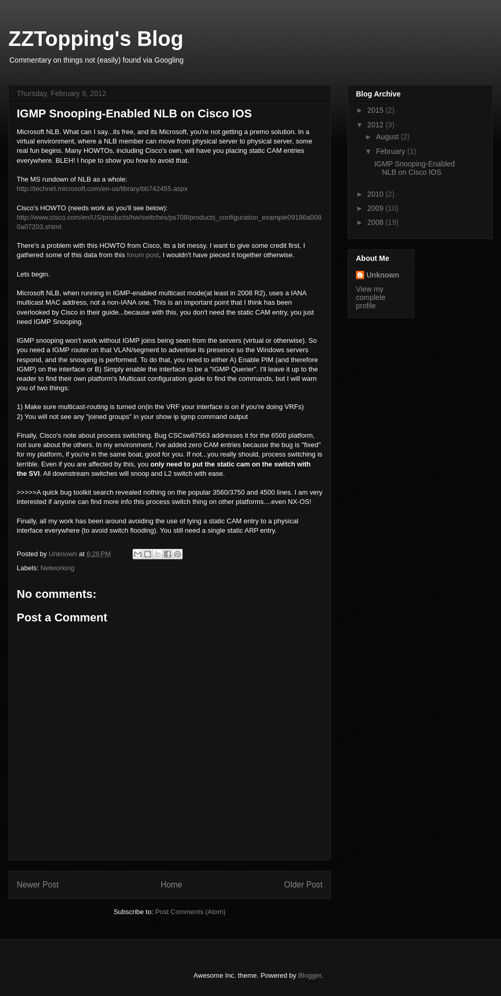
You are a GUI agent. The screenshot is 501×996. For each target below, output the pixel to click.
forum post (143, 255)
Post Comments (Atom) (190, 912)
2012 (376, 125)
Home (172, 884)
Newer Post (38, 884)
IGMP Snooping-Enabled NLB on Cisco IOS (414, 168)
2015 (376, 110)
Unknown (382, 275)
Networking (58, 568)
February (391, 151)
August (388, 137)
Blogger (309, 975)
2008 (376, 222)
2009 (376, 208)
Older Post (303, 884)
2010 (376, 194)
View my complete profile (371, 297)
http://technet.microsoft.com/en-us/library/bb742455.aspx (102, 189)
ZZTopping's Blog (95, 38)
